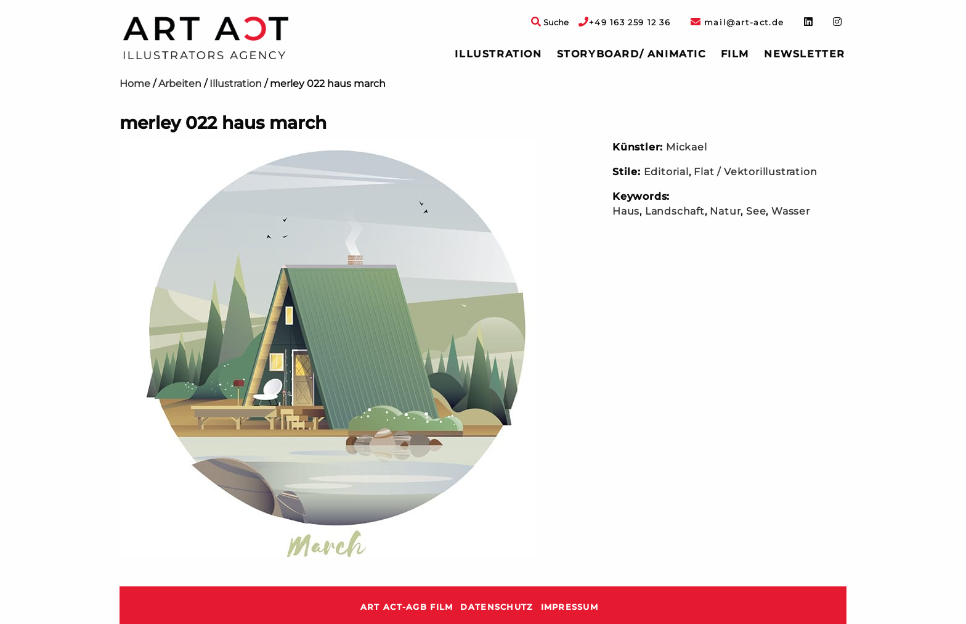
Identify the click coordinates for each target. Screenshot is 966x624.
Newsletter (804, 54)
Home (135, 83)
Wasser (790, 211)
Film (735, 54)
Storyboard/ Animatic (631, 54)
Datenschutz (496, 607)
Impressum (570, 607)
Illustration (498, 54)
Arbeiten (179, 83)
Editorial (666, 172)
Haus (625, 211)
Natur (725, 211)
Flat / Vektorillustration (755, 172)
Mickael (686, 147)
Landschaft (675, 211)
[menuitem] (498, 54)
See (756, 211)
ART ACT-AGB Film (406, 607)
